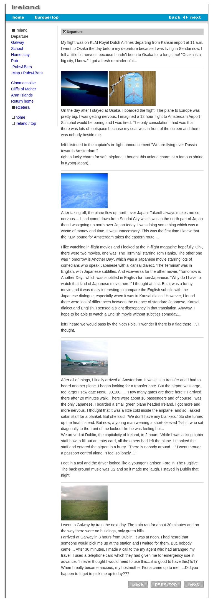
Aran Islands (22, 95)
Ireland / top (26, 123)
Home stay (20, 54)
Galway (17, 42)
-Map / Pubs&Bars (27, 73)
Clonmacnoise (23, 83)
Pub (14, 61)
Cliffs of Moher (23, 89)
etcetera (23, 107)
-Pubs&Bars (21, 67)
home (20, 117)
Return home (22, 101)
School (17, 48)
